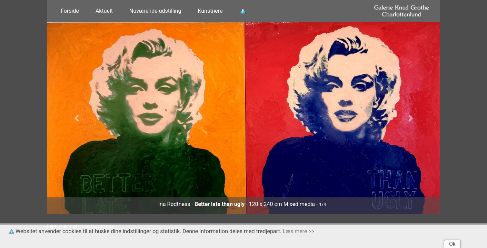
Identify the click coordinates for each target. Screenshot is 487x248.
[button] (76, 118)
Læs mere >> (298, 231)
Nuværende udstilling (155, 11)
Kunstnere (210, 11)
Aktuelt (104, 11)
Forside (70, 11)
